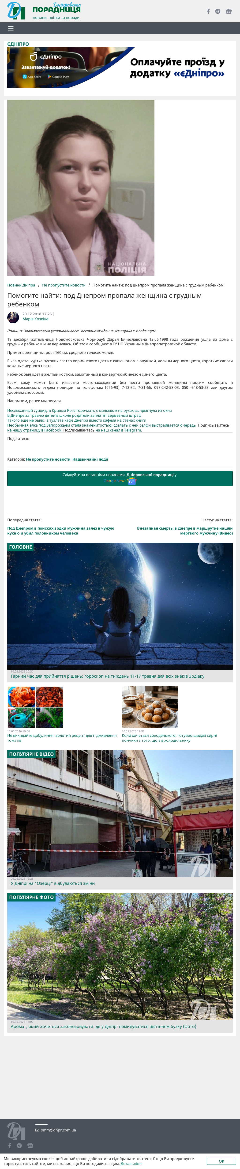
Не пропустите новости (64, 285)
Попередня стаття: (62, 527)
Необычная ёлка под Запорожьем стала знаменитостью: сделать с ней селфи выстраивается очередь (102, 425)
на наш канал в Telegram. (119, 430)
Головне (20, 547)
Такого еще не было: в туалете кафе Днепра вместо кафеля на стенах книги (76, 420)
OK (221, 1161)
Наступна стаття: (177, 527)
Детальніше (131, 1163)
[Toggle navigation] (10, 28)
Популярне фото (31, 897)
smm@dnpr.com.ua (58, 1130)
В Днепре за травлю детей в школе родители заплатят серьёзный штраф (74, 415)
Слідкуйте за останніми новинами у (120, 478)
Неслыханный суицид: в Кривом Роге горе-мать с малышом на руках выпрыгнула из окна (90, 410)
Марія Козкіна (35, 319)
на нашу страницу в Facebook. (34, 430)
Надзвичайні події (90, 459)
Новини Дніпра (21, 285)
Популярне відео (31, 754)
